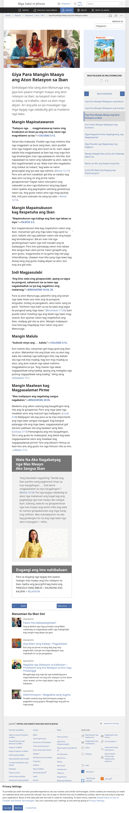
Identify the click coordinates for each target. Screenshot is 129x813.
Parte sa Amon (62, 737)
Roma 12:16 (27, 492)
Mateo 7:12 (20, 450)
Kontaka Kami (62, 754)
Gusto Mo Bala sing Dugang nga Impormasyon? (100, 172)
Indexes (36, 765)
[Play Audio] (110, 15)
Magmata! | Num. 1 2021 (35, 15)
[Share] (116, 15)
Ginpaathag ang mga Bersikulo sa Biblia (17, 742)
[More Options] (121, 15)
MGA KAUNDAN (104, 93)
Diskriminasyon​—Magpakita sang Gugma (47, 694)
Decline (18, 807)
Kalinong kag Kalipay (16, 755)
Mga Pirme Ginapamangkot (63, 742)
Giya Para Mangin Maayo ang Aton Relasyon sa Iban (102, 116)
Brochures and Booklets (42, 742)
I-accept (7, 807)
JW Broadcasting (39, 772)
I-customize (30, 807)
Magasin (18, 15)
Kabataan (12, 769)
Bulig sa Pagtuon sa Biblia (18, 751)
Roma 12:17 (62, 170)
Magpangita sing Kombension (89, 742)
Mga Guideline (38, 769)
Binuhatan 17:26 (55, 310)
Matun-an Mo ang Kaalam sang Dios (102, 163)
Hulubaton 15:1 (20, 378)
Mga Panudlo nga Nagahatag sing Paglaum (101, 145)
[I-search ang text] (103, 3)
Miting (59, 762)
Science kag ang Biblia (17, 776)
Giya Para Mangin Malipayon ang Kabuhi (104, 101)
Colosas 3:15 (20, 431)
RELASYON (34, 591)
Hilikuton (60, 773)
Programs (36, 761)
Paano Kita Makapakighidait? (39, 622)
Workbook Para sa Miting (42, 757)
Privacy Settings (96, 800)
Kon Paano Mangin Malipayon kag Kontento (101, 126)
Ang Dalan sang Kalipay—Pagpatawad (45, 643)
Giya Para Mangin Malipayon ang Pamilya (104, 108)
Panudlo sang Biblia (16, 730)
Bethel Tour (61, 758)
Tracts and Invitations (41, 746)
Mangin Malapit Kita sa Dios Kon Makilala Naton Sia (104, 155)
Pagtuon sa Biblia (15, 747)
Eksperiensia (61, 777)
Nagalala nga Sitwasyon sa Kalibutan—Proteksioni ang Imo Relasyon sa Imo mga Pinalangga (47, 667)
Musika (35, 780)
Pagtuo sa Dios (14, 772)
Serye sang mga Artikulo (42, 750)
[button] (45, 10)
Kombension (62, 769)
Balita (59, 730)
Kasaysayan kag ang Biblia (18, 780)
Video (35, 776)
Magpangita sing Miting (109, 736)
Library (8, 15)
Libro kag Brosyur (39, 738)
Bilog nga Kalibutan (64, 780)
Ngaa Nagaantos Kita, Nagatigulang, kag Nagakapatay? (104, 136)
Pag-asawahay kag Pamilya (19, 759)
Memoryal (61, 765)
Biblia (35, 735)
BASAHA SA (117, 21)
